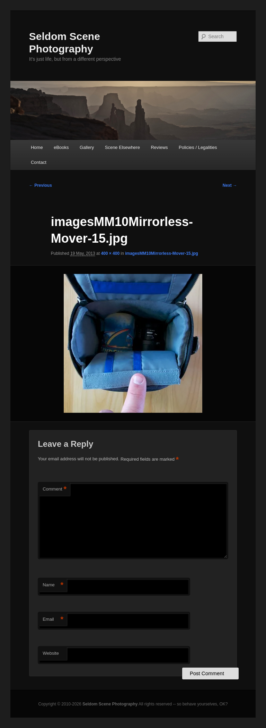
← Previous (40, 185)
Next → (230, 185)
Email (53, 619)
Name (53, 585)
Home (37, 147)
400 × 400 (110, 253)
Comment (54, 489)
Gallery (87, 147)
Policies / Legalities (198, 147)
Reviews (159, 147)
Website (51, 653)
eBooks (61, 147)
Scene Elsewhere (122, 147)
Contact (38, 162)
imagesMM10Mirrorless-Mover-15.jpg (161, 253)
